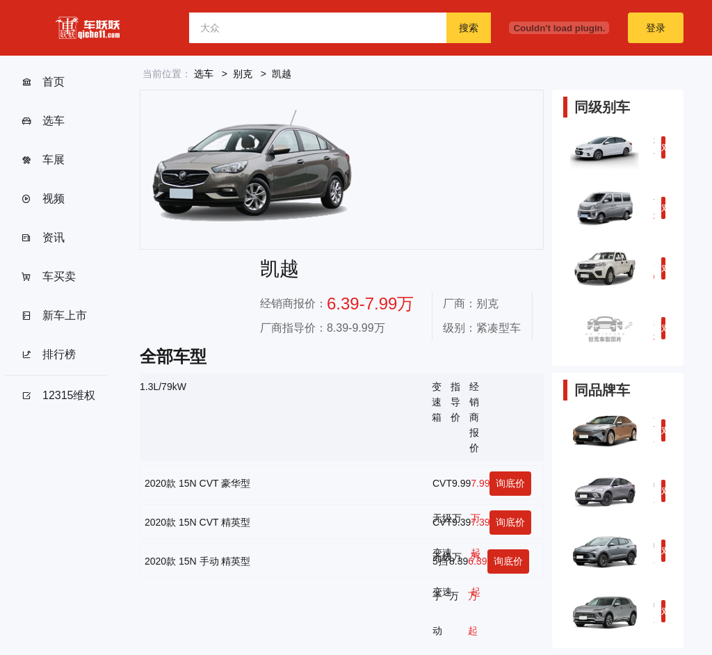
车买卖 (48, 276)
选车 (43, 121)
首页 (43, 82)
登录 (655, 27)
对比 (663, 150)
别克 (242, 73)
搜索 (468, 27)
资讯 (43, 237)
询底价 (510, 483)
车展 (43, 159)
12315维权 (58, 395)
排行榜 (48, 354)
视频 (43, 198)
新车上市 (54, 315)
